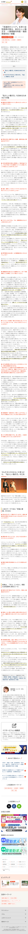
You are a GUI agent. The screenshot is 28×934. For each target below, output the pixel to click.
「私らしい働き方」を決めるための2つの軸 (14, 71)
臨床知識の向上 (6, 900)
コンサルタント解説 (6, 870)
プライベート (14, 866)
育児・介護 (4, 42)
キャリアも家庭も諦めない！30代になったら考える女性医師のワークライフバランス (13, 777)
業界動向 (5, 864)
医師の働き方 (5, 898)
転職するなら (11, 903)
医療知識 (13, 864)
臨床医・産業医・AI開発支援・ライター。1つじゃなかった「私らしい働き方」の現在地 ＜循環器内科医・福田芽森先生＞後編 (14, 678)
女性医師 (13, 39)
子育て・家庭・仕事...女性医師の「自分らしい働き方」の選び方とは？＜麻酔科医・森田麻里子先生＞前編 (13, 764)
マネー (4, 866)
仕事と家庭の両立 (6, 39)
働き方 (4, 861)
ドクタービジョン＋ (4, 4)
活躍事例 (19, 39)
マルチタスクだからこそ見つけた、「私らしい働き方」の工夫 (14, 75)
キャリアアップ (16, 900)
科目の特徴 (14, 898)
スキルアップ (21, 864)
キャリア (13, 861)
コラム (11, 4)
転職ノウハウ (21, 861)
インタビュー (16, 4)
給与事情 (4, 903)
